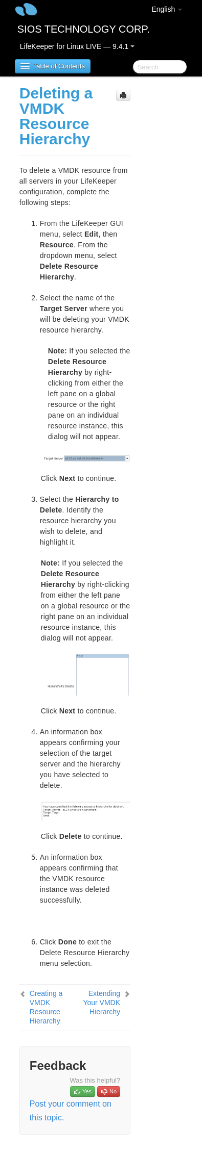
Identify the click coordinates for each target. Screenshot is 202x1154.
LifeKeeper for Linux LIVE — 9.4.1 (77, 46)
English (166, 9)
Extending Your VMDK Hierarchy (101, 1002)
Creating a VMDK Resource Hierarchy (46, 1007)
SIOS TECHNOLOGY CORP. (83, 29)
